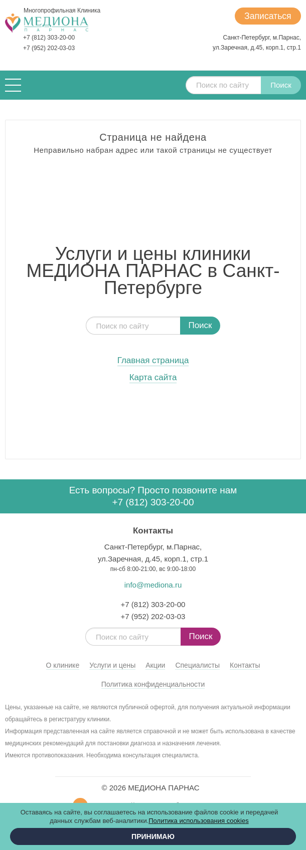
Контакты (245, 665)
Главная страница (153, 360)
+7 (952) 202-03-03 (49, 48)
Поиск (280, 85)
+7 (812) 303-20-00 (49, 37)
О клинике (63, 665)
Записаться (267, 16)
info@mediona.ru (153, 585)
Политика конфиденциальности (153, 684)
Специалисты (197, 665)
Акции (155, 665)
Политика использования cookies (198, 820)
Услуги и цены (112, 665)
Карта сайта (153, 377)
